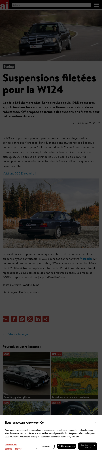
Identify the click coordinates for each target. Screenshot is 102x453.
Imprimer (18, 448)
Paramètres (45, 446)
